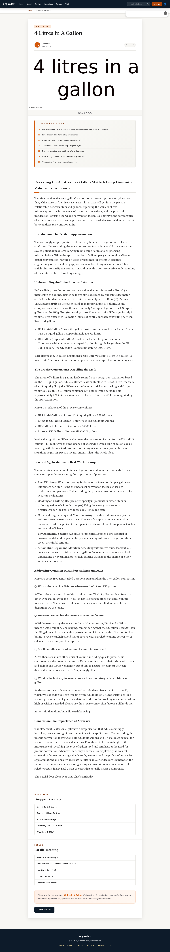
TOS (67, 4)
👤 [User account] (165, 4)
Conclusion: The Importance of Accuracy (59, 162)
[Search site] (138, 4)
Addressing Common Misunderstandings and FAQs (64, 156)
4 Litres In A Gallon (73, 895)
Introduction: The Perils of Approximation (60, 135)
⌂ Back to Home (44, 909)
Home (21, 4)
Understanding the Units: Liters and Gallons (61, 140)
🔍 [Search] (148, 4)
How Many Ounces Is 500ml (49, 825)
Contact (38, 4)
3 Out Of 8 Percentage (47, 857)
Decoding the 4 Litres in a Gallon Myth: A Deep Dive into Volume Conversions (75, 129)
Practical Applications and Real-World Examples (63, 151)
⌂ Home (157, 4)
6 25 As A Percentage (46, 819)
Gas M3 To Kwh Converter (49, 807)
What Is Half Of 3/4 (45, 832)
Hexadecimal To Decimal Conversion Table (56, 863)
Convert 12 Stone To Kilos (48, 813)
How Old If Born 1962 (46, 870)
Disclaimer (48, 4)
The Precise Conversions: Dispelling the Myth (61, 145)
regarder (9, 4)
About (29, 4)
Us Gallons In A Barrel (47, 882)
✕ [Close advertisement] (165, 13)
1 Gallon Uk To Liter (45, 876)
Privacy (59, 4)
